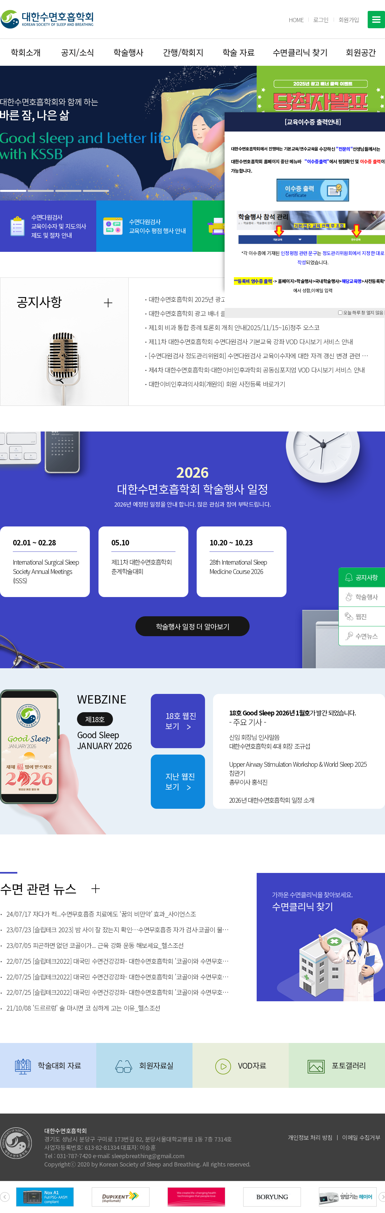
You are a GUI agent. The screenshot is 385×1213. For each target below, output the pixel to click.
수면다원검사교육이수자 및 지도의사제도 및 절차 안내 (58, 226)
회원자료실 (156, 1065)
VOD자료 (252, 1065)
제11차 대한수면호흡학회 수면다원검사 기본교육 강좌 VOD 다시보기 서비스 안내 (251, 341)
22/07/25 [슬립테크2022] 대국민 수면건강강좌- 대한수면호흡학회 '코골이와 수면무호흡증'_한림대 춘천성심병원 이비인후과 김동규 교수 (118, 992)
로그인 (321, 19)
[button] (13, 191)
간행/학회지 (183, 52)
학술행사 (128, 52)
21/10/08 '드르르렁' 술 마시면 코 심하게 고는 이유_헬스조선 (83, 1008)
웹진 (361, 616)
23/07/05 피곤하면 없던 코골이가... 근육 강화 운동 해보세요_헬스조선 (95, 945)
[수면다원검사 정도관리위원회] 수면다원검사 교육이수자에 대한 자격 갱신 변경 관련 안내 (259, 355)
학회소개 (26, 52)
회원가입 (348, 19)
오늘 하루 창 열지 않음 (363, 312)
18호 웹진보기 (181, 720)
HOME (296, 19)
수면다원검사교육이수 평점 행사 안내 (157, 226)
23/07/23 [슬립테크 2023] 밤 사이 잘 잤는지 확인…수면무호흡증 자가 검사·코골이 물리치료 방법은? (118, 929)
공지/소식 (77, 52)
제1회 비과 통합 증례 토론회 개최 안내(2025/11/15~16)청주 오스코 (234, 327)
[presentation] (5, 1197)
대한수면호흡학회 (47, 19)
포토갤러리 (349, 1065)
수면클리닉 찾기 (300, 52)
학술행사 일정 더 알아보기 (192, 626)
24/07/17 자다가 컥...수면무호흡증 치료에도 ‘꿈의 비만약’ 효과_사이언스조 (101, 914)
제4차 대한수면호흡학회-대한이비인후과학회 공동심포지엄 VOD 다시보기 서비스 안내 (256, 369)
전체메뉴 (376, 19)
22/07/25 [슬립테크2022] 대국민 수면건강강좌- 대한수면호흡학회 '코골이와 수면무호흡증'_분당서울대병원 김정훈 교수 (118, 961)
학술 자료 (238, 52)
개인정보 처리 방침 (310, 1137)
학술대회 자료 (59, 1065)
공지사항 (366, 577)
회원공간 (361, 52)
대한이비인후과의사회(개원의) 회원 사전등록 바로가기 (217, 384)
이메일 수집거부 (361, 1137)
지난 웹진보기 (180, 781)
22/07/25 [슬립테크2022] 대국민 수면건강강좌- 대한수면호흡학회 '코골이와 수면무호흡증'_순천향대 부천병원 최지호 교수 (118, 976)
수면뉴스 (366, 635)
